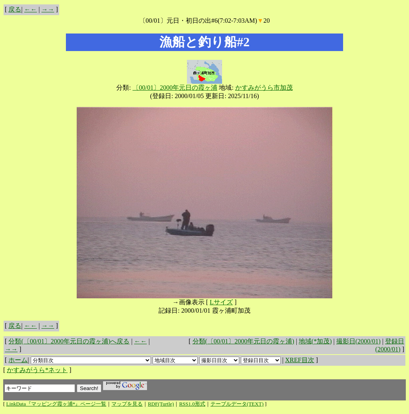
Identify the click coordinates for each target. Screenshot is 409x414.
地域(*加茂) (315, 341)
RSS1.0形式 (192, 404)
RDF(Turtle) (161, 404)
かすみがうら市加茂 (264, 87)
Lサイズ (221, 302)
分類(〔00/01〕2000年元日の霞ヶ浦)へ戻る (68, 341)
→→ (48, 9)
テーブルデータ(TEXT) (237, 404)
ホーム (18, 360)
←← (30, 9)
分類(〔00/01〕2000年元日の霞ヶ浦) (243, 341)
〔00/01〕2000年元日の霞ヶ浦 (175, 87)
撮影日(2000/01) (358, 341)
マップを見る (127, 404)
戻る (14, 9)
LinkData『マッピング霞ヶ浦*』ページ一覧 (56, 404)
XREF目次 (299, 360)
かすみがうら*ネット (37, 370)
